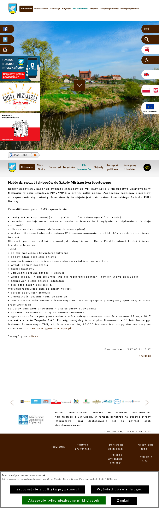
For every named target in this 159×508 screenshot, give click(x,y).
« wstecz (145, 356)
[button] (150, 29)
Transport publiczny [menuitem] (109, 8)
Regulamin (54, 455)
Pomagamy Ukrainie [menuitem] (129, 8)
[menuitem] (80, 9)
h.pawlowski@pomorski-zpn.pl (49, 328)
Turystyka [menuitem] (66, 8)
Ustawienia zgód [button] (144, 455)
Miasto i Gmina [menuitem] (41, 8)
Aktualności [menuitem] (26, 8)
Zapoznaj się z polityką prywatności (48, 489)
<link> (34, 336)
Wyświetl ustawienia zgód (119, 489)
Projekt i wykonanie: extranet (116, 467)
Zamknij (124, 500)
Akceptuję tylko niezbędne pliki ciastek (63, 500)
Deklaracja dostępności (116, 455)
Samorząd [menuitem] (55, 8)
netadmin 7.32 (145, 467)
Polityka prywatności (82, 455)
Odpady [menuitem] (94, 8)
